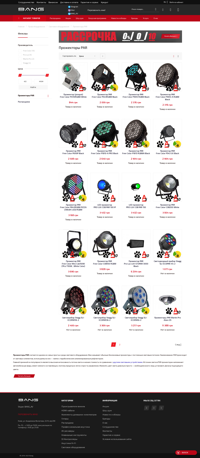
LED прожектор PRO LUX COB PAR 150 (136, 206)
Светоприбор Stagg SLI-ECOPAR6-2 (136, 318)
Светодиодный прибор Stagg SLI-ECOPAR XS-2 (167, 262)
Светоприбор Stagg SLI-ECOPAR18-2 (73, 318)
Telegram (74, 6)
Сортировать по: (69, 56)
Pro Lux (27, 70)
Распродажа (24, 40)
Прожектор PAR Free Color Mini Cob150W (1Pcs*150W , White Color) (73, 263)
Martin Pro (28, 74)
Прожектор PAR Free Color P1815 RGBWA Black (136, 152)
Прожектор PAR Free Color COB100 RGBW (104, 262)
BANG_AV (74, 13)
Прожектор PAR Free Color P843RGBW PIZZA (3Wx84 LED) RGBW (73, 207)
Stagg (27, 79)
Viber (73, 10)
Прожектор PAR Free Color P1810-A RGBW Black (167, 96)
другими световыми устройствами (127, 362)
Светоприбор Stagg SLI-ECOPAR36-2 (104, 318)
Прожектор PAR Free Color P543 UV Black (167, 152)
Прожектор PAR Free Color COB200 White (167, 206)
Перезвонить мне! (28, 414)
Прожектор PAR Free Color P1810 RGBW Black (136, 95)
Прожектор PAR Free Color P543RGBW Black (104, 95)
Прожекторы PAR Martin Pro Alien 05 (167, 318)
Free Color (29, 66)
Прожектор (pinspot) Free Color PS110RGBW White (73, 95)
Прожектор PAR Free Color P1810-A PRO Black (104, 152)
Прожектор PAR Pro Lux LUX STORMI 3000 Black (136, 263)
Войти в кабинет (176, 2)
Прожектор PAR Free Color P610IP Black (73, 152)
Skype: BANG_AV (25, 406)
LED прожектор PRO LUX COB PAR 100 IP (105, 206)
